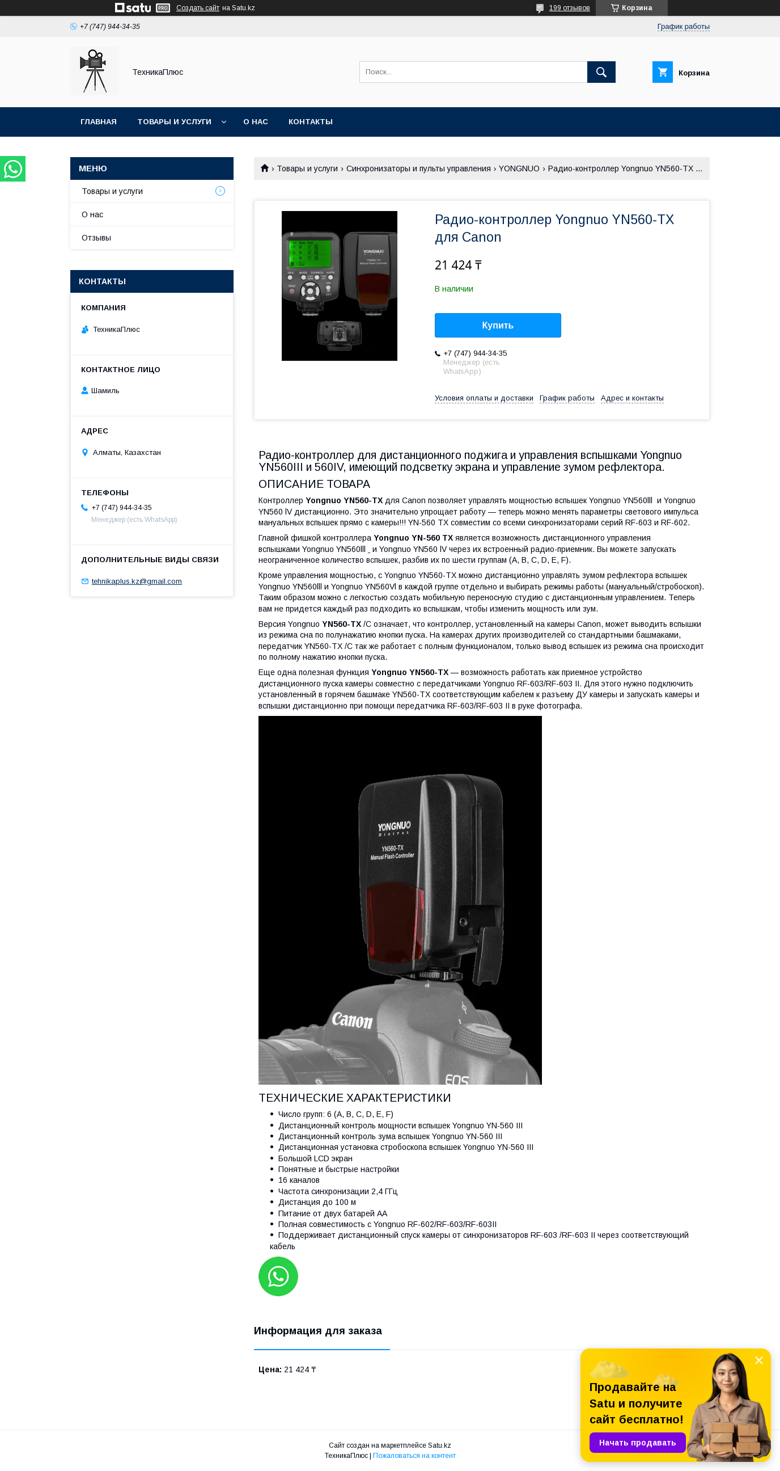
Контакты (311, 121)
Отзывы (96, 237)
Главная (98, 121)
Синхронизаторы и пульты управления (418, 168)
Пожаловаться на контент (414, 1456)
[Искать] (601, 72)
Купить (498, 325)
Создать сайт (197, 8)
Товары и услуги (174, 121)
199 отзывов (569, 8)
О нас (255, 121)
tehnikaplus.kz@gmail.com (137, 581)
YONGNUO (519, 168)
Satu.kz (439, 1445)
